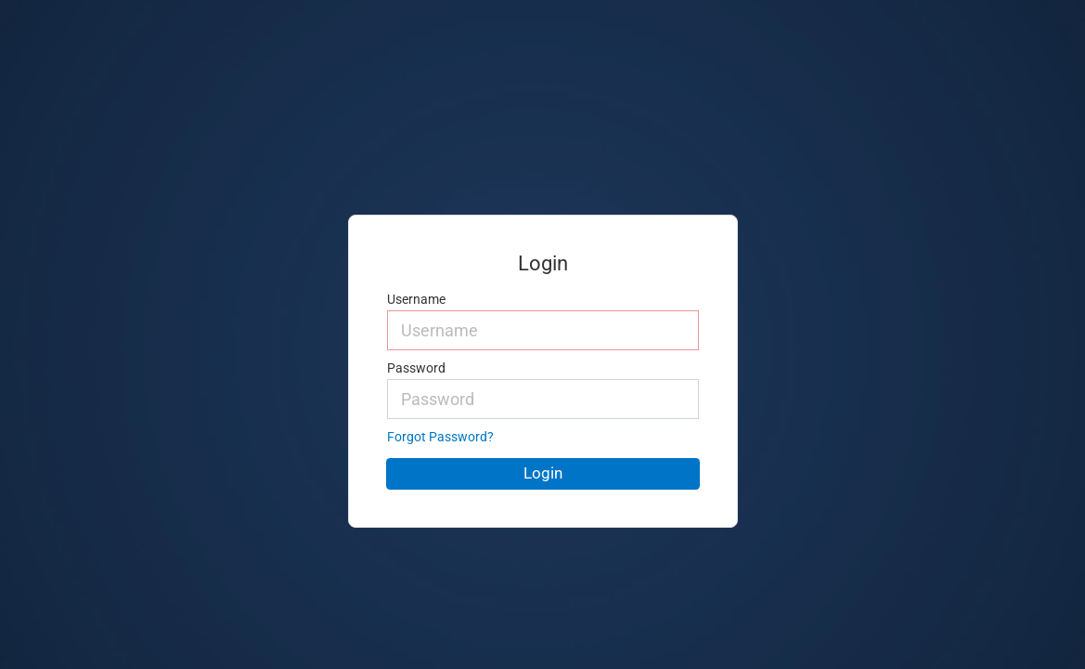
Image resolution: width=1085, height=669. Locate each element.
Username (416, 300)
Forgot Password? (440, 437)
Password (416, 368)
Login (542, 473)
